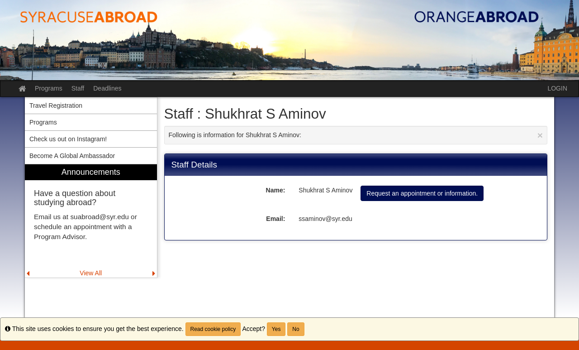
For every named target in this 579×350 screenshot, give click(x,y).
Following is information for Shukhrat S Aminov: (356, 135)
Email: (275, 218)
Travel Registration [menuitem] (55, 105)
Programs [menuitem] (43, 122)
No (295, 329)
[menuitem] (91, 221)
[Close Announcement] (540, 135)
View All (91, 273)
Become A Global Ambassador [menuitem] (72, 155)
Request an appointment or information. (422, 193)
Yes (276, 329)
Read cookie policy (213, 329)
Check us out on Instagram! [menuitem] (68, 139)
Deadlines (107, 88)
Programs (48, 88)
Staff (78, 88)
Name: (275, 190)
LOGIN (557, 88)
